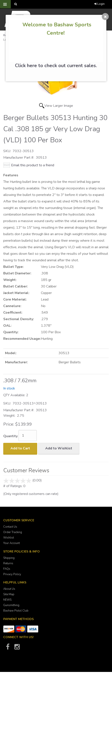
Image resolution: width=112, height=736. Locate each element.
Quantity (10, 436)
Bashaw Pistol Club (15, 611)
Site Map (8, 594)
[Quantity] (27, 435)
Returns (8, 563)
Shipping (9, 558)
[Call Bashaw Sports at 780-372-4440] (54, 4)
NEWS (7, 600)
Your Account (11, 543)
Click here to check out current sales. (56, 65)
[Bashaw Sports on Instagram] (17, 648)
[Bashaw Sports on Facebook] (7, 648)
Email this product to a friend (32, 165)
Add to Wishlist (58, 448)
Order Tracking (12, 532)
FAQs (6, 569)
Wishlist (8, 538)
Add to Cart (20, 448)
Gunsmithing (11, 605)
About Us (9, 589)
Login (99, 4)
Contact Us (10, 527)
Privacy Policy (12, 574)
